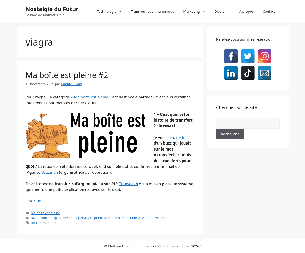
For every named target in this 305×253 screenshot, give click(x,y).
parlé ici (179, 137)
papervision (83, 218)
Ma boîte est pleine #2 (67, 75)
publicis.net (103, 218)
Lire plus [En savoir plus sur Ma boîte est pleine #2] (33, 201)
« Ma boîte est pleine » (91, 97)
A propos (246, 11)
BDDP (35, 218)
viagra (160, 218)
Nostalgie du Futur (52, 9)
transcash (120, 218)
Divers (225, 11)
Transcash (128, 183)
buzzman (66, 218)
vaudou (148, 218)
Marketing (196, 11)
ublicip (135, 218)
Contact (269, 11)
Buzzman (50, 172)
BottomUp (49, 218)
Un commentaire (44, 223)
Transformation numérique (152, 11)
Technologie (111, 11)
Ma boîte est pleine (45, 213)
